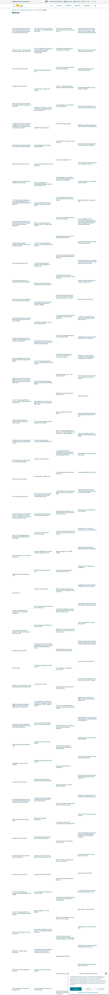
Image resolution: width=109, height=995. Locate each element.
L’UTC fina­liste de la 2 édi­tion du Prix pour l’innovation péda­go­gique (22, 452)
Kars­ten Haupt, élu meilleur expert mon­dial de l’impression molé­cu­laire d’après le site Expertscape (87, 719)
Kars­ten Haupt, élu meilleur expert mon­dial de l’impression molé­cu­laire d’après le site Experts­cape (87, 710)
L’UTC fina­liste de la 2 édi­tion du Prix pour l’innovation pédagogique (21, 461)
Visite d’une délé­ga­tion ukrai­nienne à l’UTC (87, 192)
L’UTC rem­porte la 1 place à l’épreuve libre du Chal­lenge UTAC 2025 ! (87, 155)
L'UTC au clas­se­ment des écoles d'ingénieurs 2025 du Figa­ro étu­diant (22, 273)
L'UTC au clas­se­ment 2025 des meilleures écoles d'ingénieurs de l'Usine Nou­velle (43, 255)
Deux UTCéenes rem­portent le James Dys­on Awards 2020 (87, 956)
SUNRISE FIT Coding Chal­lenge (43, 120)
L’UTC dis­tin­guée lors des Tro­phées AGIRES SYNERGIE (43, 137)
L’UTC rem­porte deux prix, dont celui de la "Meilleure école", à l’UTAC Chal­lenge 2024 (65, 307)
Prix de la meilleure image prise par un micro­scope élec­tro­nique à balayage (87, 671)
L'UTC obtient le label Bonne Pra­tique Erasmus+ (43, 666)
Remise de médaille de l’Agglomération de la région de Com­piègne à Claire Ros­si (87, 405)
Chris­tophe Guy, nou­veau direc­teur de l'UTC (87, 919)
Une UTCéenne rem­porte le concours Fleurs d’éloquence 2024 (43, 314)
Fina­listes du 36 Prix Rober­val (43, 451)
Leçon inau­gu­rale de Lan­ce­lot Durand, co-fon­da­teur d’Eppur (65, 97)
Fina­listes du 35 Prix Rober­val (22, 643)
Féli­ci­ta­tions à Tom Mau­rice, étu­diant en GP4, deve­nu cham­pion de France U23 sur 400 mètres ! (43, 100)
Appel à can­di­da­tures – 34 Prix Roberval (41, 911)
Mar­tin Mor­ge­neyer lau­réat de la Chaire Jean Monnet (87, 454)
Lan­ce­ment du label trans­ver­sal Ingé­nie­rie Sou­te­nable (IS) (22, 848)
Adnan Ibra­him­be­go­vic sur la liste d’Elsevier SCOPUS (65, 777)
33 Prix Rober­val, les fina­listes (65, 966)
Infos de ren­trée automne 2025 (65, 116)
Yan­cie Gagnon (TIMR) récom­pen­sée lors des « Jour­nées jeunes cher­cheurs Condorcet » (43, 931)
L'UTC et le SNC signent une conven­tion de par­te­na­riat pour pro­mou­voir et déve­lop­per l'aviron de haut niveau (87, 252)
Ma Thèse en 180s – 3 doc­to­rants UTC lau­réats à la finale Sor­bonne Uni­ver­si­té (22, 42)
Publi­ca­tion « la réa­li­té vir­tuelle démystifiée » (19, 951)
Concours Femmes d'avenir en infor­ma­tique (65, 758)
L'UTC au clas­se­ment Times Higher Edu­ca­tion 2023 (87, 614)
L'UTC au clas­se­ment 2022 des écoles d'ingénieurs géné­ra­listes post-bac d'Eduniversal (87, 767)
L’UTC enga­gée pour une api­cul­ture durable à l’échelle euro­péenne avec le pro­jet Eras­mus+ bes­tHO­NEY (65, 169)
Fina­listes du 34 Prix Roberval (19, 838)
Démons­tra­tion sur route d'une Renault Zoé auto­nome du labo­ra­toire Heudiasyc (65, 727)
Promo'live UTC (22, 585)
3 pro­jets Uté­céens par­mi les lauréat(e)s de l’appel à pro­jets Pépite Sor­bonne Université (21, 244)
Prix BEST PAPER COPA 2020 (65, 948)
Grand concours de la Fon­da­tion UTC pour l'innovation (87, 502)
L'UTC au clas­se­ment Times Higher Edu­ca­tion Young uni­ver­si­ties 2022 (43, 715)
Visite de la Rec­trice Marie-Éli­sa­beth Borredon (64, 879)
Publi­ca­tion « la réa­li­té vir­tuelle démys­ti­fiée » (22, 943)
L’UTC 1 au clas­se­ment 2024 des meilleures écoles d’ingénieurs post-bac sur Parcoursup (21, 401)
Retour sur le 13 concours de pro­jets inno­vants (87, 806)
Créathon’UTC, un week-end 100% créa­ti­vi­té (22, 755)
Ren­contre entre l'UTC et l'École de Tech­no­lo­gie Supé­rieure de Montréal (42, 284)
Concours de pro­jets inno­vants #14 (87, 653)
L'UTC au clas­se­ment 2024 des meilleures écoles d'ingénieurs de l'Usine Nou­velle (22, 412)
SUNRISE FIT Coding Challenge (41, 127)
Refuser (88, 989)
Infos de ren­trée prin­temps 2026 (22, 61)
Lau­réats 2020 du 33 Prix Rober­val (43, 866)
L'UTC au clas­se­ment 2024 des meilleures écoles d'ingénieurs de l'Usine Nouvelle (20, 421)
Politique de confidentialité (92, 992)
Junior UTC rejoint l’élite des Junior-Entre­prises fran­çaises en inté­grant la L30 (43, 195)
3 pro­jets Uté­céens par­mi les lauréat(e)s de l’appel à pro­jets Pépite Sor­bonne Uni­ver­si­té (22, 235)
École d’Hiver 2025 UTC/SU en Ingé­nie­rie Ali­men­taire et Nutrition (87, 242)
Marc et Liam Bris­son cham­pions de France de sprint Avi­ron (65, 852)
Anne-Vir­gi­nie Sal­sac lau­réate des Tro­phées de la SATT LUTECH (65, 228)
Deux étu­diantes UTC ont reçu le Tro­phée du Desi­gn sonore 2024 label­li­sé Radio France (43, 393)
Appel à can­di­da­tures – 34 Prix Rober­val (43, 903)
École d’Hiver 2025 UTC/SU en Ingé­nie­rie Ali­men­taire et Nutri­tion (87, 234)
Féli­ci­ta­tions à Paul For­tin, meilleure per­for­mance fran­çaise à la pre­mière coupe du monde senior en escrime (65, 287)
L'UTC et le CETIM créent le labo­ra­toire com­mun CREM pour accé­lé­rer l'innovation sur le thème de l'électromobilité (43, 41)
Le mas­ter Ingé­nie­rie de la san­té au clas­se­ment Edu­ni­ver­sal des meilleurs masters (65, 199)
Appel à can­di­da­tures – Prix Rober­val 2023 (65, 543)
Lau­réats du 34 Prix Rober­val (22, 774)
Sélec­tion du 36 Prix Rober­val (22, 471)
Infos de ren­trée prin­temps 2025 (22, 255)
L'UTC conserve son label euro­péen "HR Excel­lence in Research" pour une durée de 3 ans (65, 523)
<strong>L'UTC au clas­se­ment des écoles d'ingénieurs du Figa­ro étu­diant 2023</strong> (87, 539)
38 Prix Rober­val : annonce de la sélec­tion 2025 (65, 133)
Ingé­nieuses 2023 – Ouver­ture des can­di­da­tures (87, 558)
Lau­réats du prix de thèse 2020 (22, 866)
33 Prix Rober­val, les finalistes (63, 973)
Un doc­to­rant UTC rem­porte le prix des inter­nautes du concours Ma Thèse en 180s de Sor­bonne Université (43, 342)
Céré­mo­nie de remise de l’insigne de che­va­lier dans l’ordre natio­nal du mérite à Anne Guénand (42, 799)
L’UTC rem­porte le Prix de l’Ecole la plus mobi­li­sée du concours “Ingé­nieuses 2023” (65, 483)
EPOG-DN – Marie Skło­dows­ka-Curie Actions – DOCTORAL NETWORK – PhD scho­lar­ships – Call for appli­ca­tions (65, 423)
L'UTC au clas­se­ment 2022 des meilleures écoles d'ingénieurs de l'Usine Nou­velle (65, 738)
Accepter (76, 989)
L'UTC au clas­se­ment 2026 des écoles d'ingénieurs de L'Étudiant (65, 59)
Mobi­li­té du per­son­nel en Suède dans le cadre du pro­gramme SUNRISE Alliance (87, 117)
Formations (59, 5)
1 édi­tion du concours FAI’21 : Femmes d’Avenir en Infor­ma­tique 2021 (65, 814)
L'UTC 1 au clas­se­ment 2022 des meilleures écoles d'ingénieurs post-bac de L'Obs (65, 698)
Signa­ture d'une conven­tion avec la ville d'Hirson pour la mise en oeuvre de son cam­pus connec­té (65, 621)
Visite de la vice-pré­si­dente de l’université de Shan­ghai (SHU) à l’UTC (43, 432)
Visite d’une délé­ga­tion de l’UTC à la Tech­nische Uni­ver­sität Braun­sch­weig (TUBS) (87, 425)
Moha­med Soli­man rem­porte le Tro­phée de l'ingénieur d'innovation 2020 (87, 937)
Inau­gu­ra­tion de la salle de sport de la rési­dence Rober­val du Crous (22, 173)
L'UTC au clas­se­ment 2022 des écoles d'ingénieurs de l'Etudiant (87, 748)
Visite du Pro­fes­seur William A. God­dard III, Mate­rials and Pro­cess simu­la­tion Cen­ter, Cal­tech (65, 503)
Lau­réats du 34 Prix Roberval (19, 782)
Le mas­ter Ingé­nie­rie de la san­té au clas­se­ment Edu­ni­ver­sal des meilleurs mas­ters (65, 189)
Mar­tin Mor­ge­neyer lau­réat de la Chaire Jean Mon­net (87, 446)
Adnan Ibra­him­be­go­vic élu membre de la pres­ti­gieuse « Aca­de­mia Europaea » (87, 604)
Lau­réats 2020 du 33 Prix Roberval (42, 874)
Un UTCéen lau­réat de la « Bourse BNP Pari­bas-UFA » (22, 547)
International (87, 5)
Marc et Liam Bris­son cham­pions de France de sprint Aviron (64, 860)
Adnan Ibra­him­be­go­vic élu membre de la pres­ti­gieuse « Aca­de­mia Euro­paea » (87, 596)
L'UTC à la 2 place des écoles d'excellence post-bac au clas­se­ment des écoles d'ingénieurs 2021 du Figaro (65, 938)
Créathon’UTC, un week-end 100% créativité (20, 764)
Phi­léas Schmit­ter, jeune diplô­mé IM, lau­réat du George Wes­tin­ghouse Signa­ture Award (65, 581)
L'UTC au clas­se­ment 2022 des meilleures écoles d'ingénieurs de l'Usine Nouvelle (64, 747)
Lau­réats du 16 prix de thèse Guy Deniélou (42, 742)
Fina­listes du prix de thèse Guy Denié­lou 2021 (43, 753)
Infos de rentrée (16, 668)
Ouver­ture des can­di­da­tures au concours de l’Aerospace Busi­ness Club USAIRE (22, 884)
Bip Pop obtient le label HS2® (87, 865)
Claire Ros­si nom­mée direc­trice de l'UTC (43, 562)
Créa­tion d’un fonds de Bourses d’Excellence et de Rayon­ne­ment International (20, 612)
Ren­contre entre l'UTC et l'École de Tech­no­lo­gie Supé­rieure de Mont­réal (43, 275)
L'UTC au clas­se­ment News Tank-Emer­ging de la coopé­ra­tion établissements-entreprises (65, 256)
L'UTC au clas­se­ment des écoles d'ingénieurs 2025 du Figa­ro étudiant (21, 281)
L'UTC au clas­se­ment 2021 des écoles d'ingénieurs (22, 924)
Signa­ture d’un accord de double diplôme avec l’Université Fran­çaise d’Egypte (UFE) (87, 689)
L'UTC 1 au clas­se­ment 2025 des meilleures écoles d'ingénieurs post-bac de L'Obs (43, 235)
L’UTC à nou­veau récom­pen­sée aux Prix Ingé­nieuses (43, 156)
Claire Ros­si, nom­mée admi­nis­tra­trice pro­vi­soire (22, 962)
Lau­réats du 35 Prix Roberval (41, 589)
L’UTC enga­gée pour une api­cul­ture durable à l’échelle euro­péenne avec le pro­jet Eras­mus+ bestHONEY (65, 179)
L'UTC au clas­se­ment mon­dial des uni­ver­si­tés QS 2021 (43, 884)
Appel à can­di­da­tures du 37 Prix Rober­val (65, 404)
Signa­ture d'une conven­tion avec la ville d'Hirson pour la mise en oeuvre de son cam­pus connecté (65, 631)
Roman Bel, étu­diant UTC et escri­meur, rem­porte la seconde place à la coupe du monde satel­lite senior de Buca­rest (87, 633)
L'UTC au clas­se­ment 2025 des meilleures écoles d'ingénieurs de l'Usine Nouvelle (42, 265)
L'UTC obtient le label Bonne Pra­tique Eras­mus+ (43, 657)
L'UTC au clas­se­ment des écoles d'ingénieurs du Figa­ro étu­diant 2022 (43, 771)
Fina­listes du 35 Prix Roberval (19, 650)
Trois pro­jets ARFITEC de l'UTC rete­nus (87, 464)
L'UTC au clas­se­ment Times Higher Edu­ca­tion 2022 (65, 833)
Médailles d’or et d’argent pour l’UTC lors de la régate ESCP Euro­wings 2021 (87, 787)
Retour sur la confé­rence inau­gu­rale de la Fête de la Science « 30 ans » (65, 795)
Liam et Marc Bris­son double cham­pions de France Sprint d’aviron (43, 829)
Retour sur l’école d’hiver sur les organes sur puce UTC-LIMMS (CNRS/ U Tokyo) (43, 215)
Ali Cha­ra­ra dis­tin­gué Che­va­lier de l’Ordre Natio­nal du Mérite (87, 61)
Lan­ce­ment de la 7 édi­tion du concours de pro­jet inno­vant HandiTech (87, 529)
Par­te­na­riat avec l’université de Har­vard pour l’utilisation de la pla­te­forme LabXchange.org (65, 889)
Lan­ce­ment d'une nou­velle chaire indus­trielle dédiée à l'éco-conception (87, 329)
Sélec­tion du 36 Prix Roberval (19, 479)
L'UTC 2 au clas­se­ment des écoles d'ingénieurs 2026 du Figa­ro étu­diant (65, 78)
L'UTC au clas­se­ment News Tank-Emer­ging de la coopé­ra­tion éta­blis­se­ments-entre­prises (65, 247)
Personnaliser (100, 989)
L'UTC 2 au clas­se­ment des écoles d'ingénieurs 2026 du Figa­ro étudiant (64, 87)
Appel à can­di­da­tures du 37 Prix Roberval (64, 412)
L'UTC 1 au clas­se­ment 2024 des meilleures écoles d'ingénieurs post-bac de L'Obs (43, 353)
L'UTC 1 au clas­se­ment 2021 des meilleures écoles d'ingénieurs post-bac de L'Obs (22, 904)
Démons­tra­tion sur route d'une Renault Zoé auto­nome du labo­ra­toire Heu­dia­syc (65, 718)
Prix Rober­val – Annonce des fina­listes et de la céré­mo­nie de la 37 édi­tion (22, 291)
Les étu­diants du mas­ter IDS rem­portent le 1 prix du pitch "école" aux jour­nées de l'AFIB (22, 623)
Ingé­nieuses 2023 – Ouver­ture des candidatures (86, 567)
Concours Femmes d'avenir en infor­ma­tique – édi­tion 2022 (43, 598)
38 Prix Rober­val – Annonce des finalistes (42, 89)
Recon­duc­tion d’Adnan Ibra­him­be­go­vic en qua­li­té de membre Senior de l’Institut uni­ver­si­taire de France (43, 942)
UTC (51, 5)
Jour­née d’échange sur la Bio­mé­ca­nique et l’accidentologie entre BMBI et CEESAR (43, 373)
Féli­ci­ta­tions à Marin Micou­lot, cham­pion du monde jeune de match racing (87, 98)
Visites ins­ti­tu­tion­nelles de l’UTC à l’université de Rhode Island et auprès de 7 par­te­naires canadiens (87, 491)
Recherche (68, 5)
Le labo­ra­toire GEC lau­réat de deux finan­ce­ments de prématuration (42, 514)
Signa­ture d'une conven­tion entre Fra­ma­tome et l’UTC (65, 385)
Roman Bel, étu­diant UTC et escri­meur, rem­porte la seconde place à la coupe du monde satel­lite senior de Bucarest (87, 643)
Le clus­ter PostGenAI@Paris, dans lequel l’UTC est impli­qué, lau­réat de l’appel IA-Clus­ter (87, 309)
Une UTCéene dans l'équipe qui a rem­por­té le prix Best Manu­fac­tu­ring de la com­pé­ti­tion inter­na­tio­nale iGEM (22, 791)
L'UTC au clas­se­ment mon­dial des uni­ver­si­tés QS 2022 (43, 617)
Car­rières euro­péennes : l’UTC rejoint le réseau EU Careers (87, 173)
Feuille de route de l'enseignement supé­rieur (43, 962)
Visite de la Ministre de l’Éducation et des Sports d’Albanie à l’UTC (87, 273)
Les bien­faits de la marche (43, 676)
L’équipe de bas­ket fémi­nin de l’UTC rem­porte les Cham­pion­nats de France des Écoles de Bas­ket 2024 (22, 330)
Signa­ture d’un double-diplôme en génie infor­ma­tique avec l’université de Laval (22, 677)
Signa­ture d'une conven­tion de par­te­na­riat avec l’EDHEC (87, 730)
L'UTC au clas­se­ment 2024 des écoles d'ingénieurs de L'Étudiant (43, 413)
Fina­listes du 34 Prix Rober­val (22, 830)
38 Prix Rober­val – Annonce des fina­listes (43, 81)
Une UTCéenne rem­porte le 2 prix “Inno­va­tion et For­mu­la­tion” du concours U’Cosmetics (65, 346)
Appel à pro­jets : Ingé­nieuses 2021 (87, 901)
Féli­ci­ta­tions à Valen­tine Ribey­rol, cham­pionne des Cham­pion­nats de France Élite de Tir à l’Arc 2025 (87, 348)
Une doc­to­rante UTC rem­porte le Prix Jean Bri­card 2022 (65, 679)
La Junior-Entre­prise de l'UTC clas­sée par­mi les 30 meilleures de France (87, 883)
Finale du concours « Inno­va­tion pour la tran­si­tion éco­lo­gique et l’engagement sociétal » (21, 442)
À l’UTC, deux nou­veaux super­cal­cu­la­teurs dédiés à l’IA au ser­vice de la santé (87, 377)
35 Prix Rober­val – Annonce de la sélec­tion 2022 (65, 660)
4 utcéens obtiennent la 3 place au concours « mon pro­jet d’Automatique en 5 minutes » (65, 983)
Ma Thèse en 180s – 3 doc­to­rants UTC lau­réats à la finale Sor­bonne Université (21, 50)
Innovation (77, 5)
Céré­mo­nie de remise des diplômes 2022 (22, 566)
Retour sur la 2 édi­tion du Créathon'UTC (43, 810)
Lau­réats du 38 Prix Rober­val (22, 78)
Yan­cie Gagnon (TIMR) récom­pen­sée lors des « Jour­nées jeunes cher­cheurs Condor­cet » (43, 921)
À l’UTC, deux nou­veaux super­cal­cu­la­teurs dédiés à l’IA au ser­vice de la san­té (87, 368)
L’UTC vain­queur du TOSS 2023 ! (22, 488)
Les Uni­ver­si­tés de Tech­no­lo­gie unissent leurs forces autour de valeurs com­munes (65, 267)
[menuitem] (92, 2)
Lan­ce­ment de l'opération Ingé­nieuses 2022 (22, 736)
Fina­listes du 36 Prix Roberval (41, 459)
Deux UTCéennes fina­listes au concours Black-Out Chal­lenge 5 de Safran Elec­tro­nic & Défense (22, 310)
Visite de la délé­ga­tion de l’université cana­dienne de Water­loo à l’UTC (43, 543)
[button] (106, 973)
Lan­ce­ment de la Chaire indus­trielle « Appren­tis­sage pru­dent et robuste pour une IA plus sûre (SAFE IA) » (22, 716)
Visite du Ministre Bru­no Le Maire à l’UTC (22, 812)
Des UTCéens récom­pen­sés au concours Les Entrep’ (43, 525)
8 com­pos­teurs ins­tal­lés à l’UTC (65, 152)
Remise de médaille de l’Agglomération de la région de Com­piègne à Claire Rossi (87, 415)
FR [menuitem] (92, 1)
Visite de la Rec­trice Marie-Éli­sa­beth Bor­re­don (65, 871)
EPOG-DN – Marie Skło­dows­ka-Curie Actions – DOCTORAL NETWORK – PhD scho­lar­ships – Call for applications (65, 432)
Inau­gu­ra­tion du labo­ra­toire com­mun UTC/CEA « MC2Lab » (87, 80)
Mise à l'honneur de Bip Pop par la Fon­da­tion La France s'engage (65, 909)
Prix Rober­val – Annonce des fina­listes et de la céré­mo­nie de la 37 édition (21, 300)
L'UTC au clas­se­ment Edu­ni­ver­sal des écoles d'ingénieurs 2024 (65, 328)
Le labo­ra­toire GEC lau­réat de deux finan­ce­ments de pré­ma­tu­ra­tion (43, 506)
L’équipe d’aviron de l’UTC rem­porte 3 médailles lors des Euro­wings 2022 (87, 577)
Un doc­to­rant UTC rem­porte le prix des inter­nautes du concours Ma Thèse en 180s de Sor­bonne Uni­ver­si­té (43, 333)
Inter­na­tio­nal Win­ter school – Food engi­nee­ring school (65, 366)
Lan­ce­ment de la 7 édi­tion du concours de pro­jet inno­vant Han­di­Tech (87, 521)
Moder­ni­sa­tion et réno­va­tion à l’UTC (22, 156)
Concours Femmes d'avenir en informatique (63, 766)
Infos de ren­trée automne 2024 (87, 291)
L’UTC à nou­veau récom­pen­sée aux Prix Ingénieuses (43, 164)
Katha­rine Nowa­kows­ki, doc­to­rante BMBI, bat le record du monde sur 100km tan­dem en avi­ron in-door (22, 696)
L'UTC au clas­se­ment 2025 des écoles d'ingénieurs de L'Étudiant (65, 209)
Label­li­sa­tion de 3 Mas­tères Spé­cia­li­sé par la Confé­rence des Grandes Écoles (22, 137)
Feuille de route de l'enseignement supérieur (42, 970)
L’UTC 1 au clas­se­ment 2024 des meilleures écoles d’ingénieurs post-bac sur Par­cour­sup (22, 392)
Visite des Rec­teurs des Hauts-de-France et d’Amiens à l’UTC (65, 562)
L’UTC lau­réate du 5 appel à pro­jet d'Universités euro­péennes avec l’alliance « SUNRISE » (43, 294)
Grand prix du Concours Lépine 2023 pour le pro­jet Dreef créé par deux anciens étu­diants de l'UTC (43, 486)
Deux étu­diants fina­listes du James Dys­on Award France (87, 846)
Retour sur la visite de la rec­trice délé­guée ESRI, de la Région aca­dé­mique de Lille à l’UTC (22, 96)
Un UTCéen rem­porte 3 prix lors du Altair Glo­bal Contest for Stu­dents (65, 641)
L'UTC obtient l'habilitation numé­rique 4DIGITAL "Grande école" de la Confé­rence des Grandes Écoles (65, 601)
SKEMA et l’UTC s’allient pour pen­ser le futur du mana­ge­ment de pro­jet (87, 42)
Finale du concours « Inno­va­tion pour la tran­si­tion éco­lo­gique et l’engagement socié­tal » (22, 432)
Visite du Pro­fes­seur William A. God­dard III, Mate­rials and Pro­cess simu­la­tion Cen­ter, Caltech (65, 513)
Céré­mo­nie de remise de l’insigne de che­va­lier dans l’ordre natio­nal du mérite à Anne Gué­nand (43, 790)
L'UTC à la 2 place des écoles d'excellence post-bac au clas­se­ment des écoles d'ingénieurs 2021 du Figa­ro (65, 928)
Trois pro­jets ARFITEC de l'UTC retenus (87, 472)
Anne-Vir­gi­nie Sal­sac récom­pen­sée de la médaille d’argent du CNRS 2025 (87, 136)
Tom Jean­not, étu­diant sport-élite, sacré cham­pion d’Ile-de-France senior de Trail (65, 21)
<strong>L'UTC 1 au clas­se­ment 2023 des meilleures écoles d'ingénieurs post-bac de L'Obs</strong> (22, 527)
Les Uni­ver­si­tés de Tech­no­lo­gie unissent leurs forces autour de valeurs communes (65, 277)
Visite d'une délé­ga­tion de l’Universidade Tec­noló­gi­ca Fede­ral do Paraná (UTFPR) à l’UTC (43, 175)
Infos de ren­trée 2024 (87, 388)
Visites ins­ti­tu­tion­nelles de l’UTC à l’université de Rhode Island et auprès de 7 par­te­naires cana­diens (87, 482)
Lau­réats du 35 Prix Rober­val (43, 581)
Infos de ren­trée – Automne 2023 (43, 468)
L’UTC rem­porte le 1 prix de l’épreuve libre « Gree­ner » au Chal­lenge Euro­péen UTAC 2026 (43, 21)
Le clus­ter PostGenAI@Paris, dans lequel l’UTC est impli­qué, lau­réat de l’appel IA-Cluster (86, 318)
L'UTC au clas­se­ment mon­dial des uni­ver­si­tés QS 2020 (43, 980)
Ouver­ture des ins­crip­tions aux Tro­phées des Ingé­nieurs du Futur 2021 (43, 848)
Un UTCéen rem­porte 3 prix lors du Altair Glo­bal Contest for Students (64, 650)
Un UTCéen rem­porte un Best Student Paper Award (65, 464)
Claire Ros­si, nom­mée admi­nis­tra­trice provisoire (21, 970)
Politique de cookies (82, 992)
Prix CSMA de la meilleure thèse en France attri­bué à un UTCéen (65, 41)
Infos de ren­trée (22, 660)
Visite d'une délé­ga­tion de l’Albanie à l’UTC (43, 62)
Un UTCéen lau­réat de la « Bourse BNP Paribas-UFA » (21, 556)
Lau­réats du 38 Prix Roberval (19, 86)
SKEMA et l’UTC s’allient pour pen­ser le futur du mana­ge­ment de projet (87, 50)
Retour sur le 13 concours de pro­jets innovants (87, 814)
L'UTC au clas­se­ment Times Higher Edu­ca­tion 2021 (22, 980)
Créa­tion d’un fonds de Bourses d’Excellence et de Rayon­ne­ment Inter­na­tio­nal (22, 602)
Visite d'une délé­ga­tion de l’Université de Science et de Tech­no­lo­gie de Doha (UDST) (22, 350)
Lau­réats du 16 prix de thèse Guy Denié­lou (43, 734)
